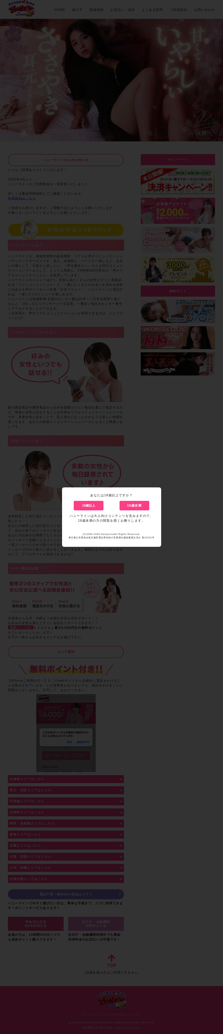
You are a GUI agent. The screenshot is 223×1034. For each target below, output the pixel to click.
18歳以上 (88, 505)
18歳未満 (134, 505)
